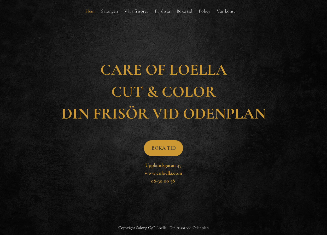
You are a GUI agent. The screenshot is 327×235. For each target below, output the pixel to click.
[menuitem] (90, 11)
